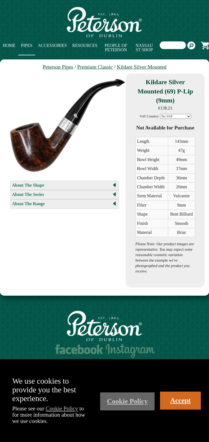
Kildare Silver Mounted (141, 67)
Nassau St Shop (144, 47)
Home (9, 45)
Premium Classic (95, 67)
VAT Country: (149, 116)
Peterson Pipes (57, 67)
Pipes (26, 45)
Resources (84, 45)
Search (191, 45)
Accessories (52, 45)
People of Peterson (115, 47)
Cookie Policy (62, 408)
